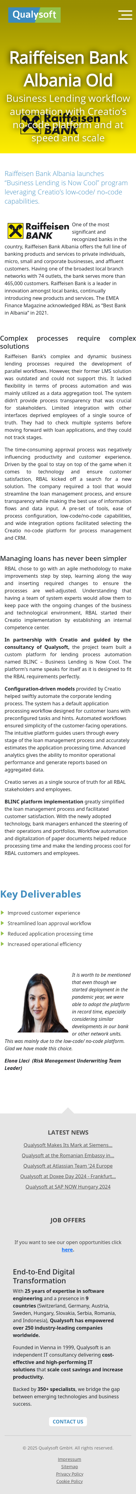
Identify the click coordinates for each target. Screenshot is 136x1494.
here (67, 1249)
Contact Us (68, 1421)
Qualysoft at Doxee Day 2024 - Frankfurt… (68, 1176)
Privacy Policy (69, 1474)
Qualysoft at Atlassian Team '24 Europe (68, 1166)
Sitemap (69, 1466)
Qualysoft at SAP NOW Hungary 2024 (68, 1186)
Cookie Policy (69, 1481)
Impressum (69, 1459)
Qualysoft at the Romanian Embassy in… (68, 1155)
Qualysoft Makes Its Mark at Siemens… (68, 1145)
